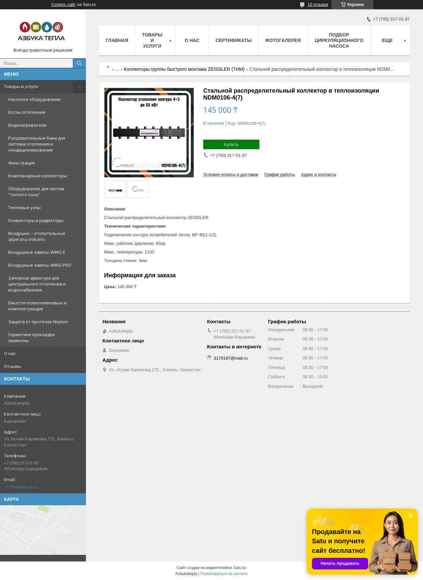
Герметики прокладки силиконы (31, 337)
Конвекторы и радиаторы (35, 220)
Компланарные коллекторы (37, 176)
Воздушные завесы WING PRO (39, 265)
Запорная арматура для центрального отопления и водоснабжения (37, 284)
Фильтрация (21, 163)
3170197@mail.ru (21, 487)
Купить (231, 144)
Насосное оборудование (34, 99)
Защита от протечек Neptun (38, 322)
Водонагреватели (27, 125)
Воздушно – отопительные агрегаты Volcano (36, 236)
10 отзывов (318, 4)
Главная (117, 40)
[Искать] (79, 63)
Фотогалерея (283, 40)
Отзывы (12, 366)
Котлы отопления (26, 112)
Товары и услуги (21, 86)
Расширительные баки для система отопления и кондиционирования (36, 144)
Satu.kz (239, 567)
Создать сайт (63, 4)
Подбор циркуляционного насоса (339, 40)
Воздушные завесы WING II (36, 252)
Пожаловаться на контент (224, 573)
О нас (10, 353)
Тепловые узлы (24, 207)
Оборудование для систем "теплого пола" (36, 192)
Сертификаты (233, 40)
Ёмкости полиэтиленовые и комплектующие (37, 306)
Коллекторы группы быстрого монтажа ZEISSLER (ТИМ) (184, 69)
